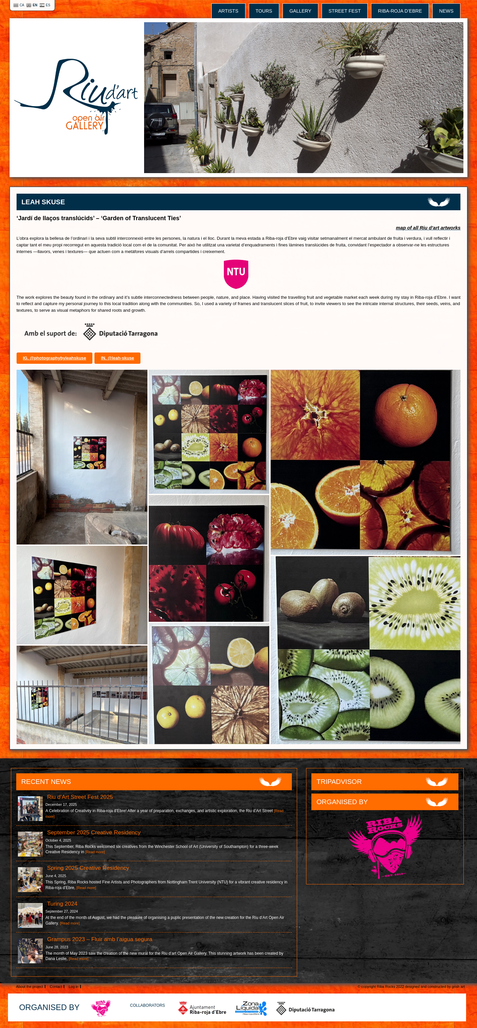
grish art (458, 987)
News (446, 11)
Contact (56, 986)
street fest (345, 11)
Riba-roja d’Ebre (400, 11)
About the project (29, 986)
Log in (73, 986)
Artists (228, 11)
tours (264, 11)
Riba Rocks (386, 987)
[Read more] (95, 852)
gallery (300, 11)
